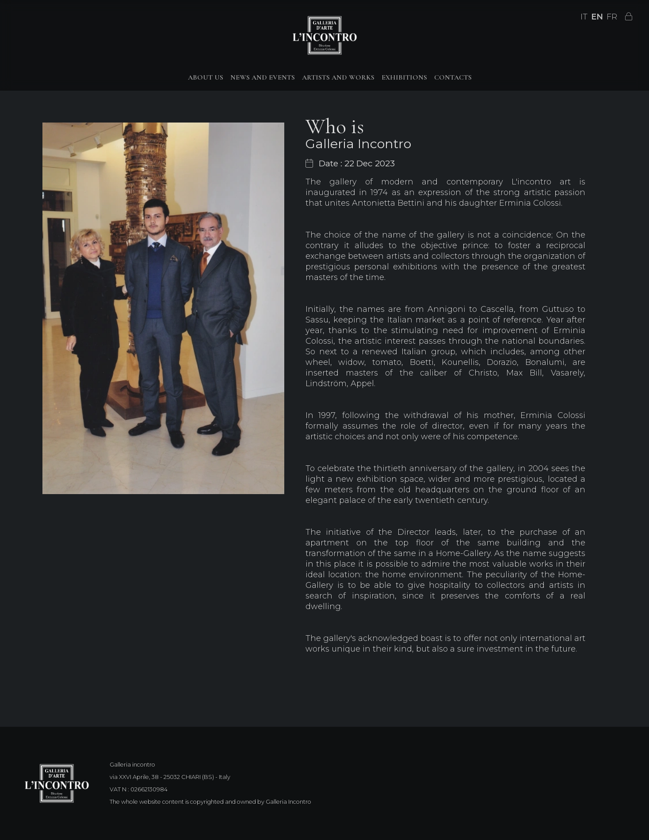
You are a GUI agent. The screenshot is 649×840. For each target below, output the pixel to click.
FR (612, 17)
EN (597, 17)
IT (584, 17)
